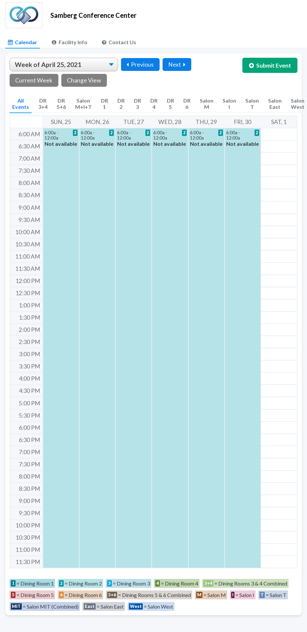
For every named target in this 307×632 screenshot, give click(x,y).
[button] (61, 348)
